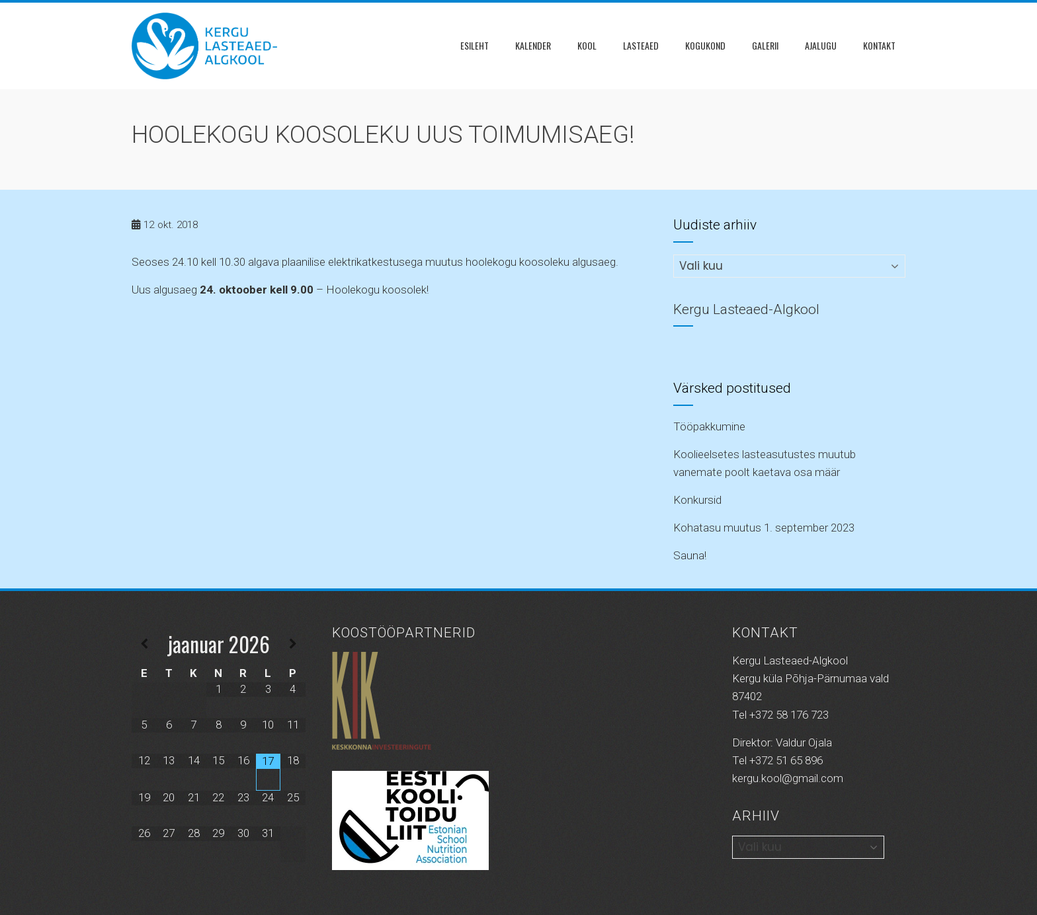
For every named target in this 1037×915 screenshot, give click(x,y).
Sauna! (689, 555)
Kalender (533, 45)
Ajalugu (821, 45)
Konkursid (697, 499)
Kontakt (879, 45)
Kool (587, 45)
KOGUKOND (705, 45)
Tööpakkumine (709, 426)
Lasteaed (641, 45)
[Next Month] (293, 644)
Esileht (474, 45)
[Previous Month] (144, 644)
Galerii (765, 45)
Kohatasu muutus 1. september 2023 (763, 527)
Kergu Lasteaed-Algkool (746, 309)
